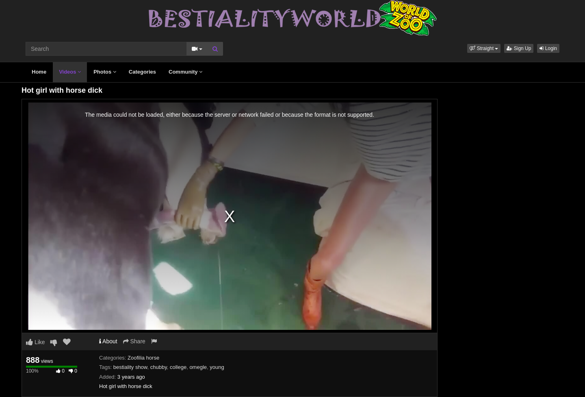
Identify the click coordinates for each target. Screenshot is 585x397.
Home (39, 72)
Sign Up (519, 48)
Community (185, 72)
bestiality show (130, 367)
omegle (198, 367)
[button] (483, 48)
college (178, 367)
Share (134, 341)
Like (35, 342)
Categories (142, 72)
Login (548, 48)
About (108, 341)
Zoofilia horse (143, 358)
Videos (70, 72)
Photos (104, 72)
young (217, 367)
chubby (158, 367)
